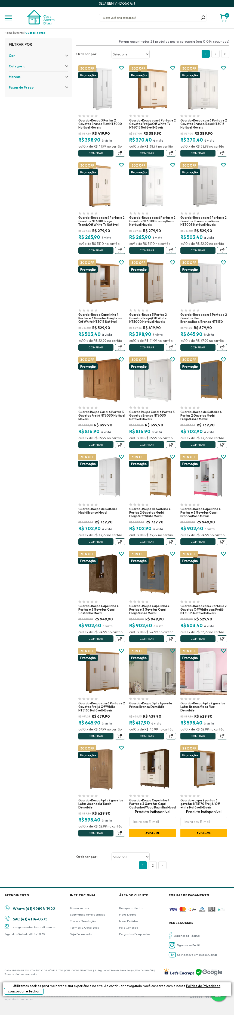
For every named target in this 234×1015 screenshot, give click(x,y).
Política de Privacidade (203, 986)
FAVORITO (121, 68)
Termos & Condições (84, 927)
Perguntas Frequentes (134, 934)
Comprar (95, 153)
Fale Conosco (128, 927)
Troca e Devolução (83, 921)
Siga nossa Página (184, 935)
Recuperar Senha (131, 908)
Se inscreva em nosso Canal (193, 954)
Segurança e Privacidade (87, 914)
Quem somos (79, 908)
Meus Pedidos (128, 921)
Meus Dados (127, 914)
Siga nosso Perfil (184, 945)
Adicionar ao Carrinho (120, 153)
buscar (203, 17)
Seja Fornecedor (81, 934)
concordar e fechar (24, 991)
